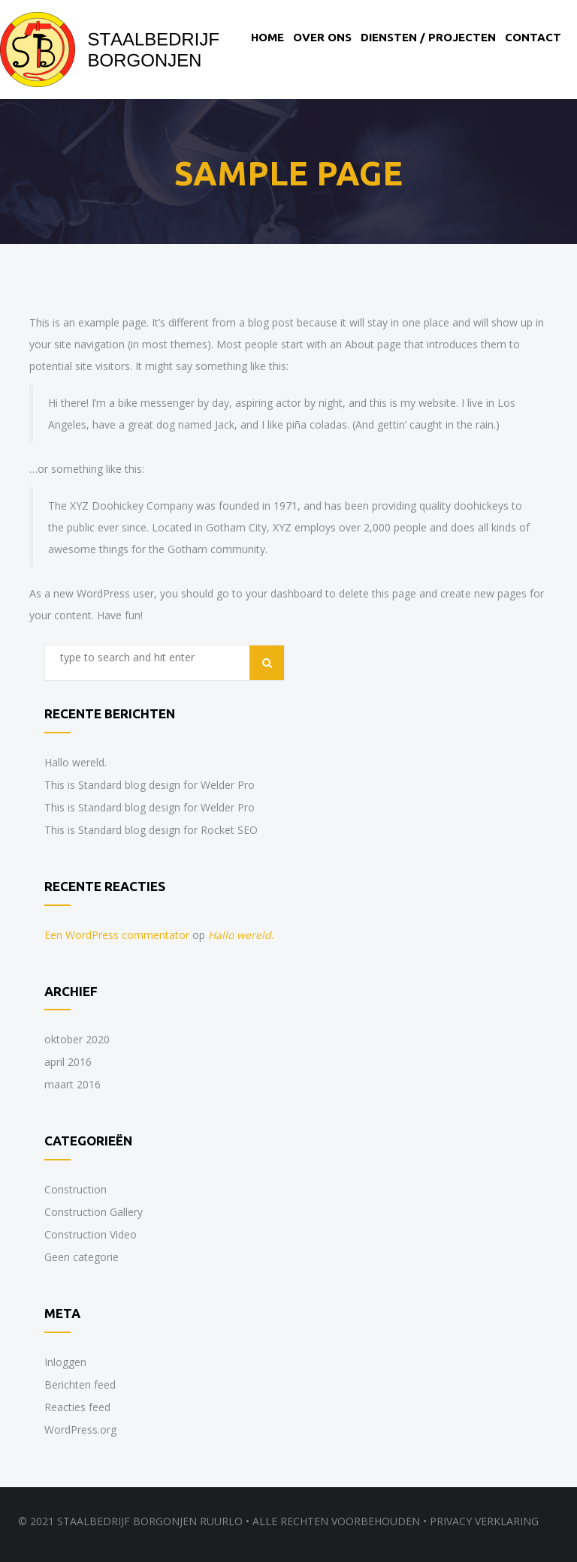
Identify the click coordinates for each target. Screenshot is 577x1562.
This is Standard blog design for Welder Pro (149, 785)
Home (267, 37)
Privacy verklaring (484, 1521)
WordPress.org (80, 1429)
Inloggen (65, 1362)
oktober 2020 (77, 1039)
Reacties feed (77, 1407)
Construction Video (90, 1234)
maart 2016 (72, 1084)
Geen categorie (81, 1257)
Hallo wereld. (75, 762)
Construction (75, 1189)
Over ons (322, 37)
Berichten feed (80, 1384)
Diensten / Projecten (428, 37)
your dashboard (284, 593)
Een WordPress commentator (116, 935)
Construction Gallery (93, 1212)
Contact (533, 37)
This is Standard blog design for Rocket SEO (151, 830)
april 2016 (68, 1062)
